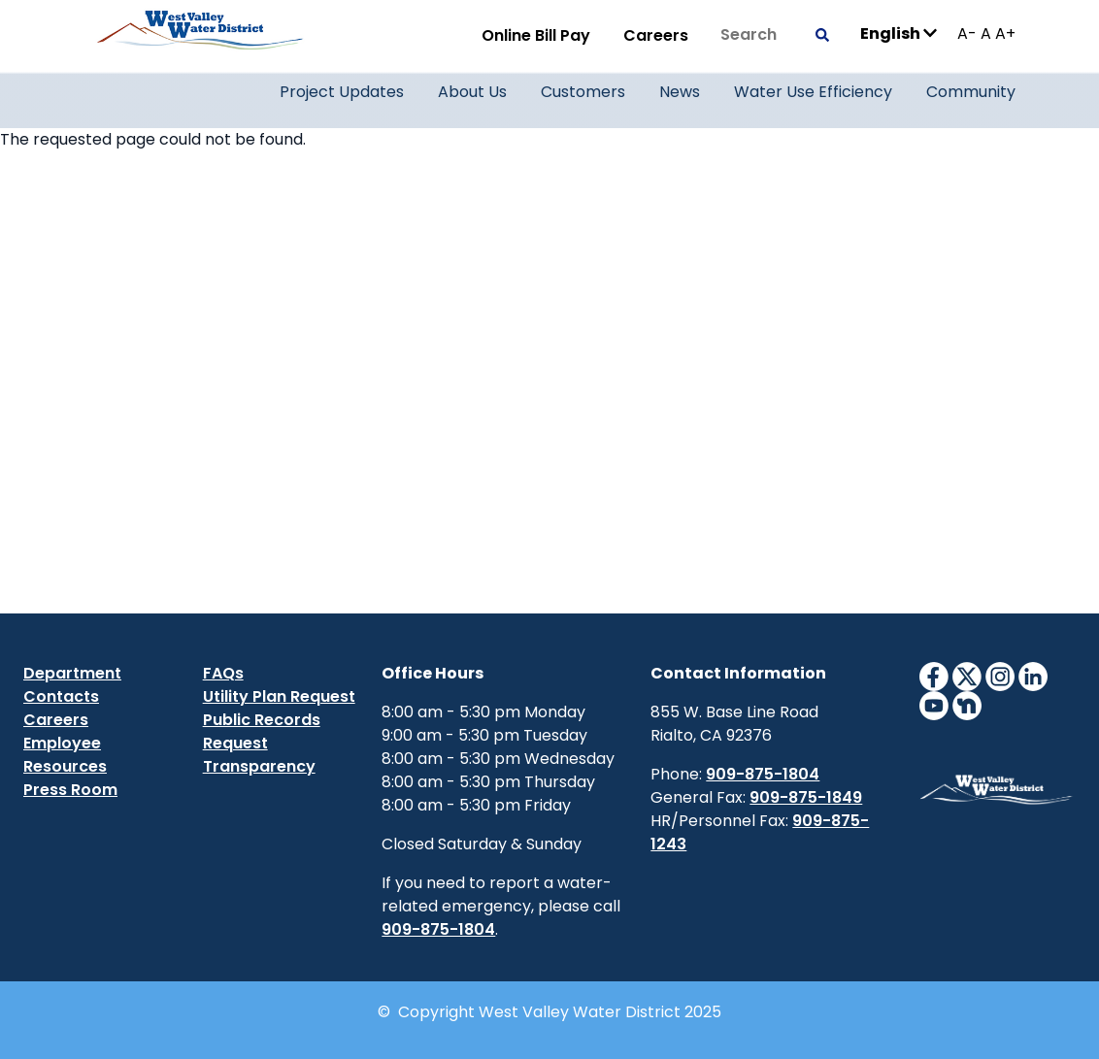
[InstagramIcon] (1000, 675)
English (898, 32)
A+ (1005, 33)
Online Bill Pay (536, 35)
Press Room (70, 789)
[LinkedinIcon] (1033, 675)
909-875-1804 (438, 929)
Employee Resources (65, 755)
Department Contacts (72, 685)
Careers (655, 35)
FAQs (223, 673)
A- (967, 33)
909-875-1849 (805, 797)
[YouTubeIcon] (934, 704)
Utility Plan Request (279, 696)
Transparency (259, 766)
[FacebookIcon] (934, 675)
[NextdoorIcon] (967, 704)
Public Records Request (261, 731)
